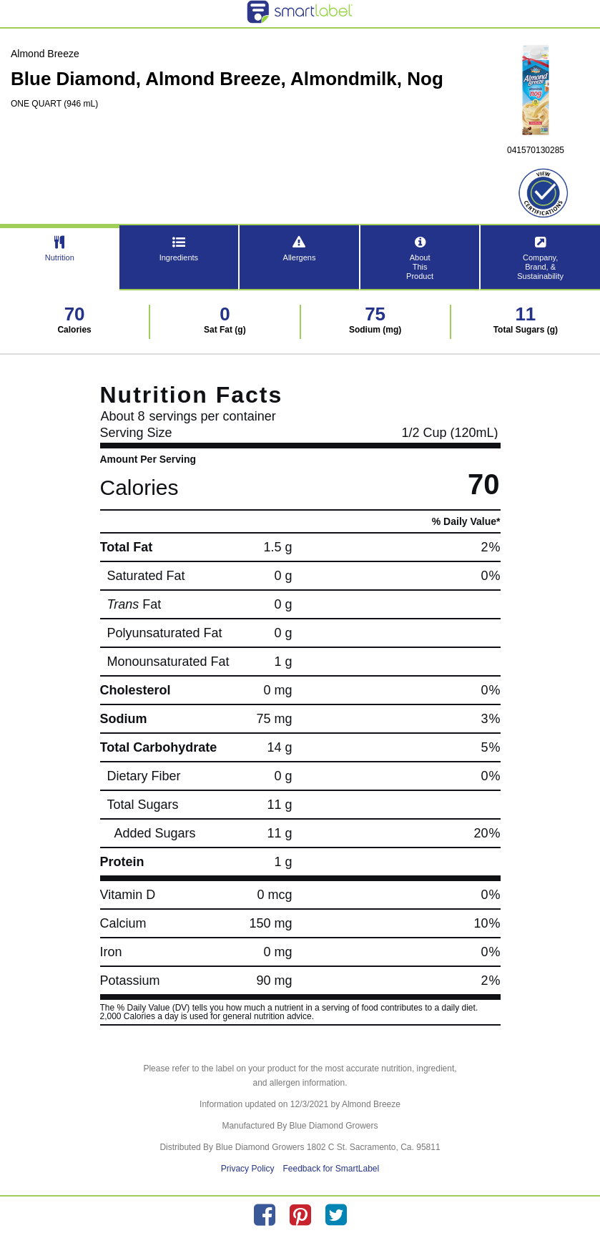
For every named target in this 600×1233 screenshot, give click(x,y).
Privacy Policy (248, 1169)
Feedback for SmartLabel (330, 1169)
